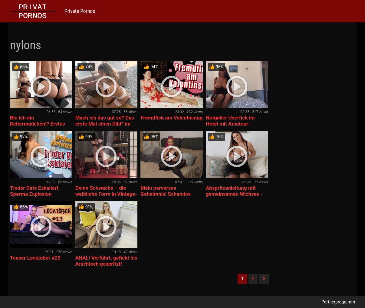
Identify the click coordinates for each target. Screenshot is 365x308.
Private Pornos (79, 11)
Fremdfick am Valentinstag (171, 118)
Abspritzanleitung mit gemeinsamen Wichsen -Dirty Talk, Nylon (234, 194)
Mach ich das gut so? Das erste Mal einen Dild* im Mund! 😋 (104, 124)
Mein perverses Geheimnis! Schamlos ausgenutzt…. (165, 194)
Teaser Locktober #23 (35, 258)
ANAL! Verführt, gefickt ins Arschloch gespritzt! (106, 261)
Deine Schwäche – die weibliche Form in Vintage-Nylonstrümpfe (106, 194)
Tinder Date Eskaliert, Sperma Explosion (35, 191)
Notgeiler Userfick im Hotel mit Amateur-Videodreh (230, 124)
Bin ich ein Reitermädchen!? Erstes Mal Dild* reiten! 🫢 (37, 124)
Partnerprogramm (338, 302)
